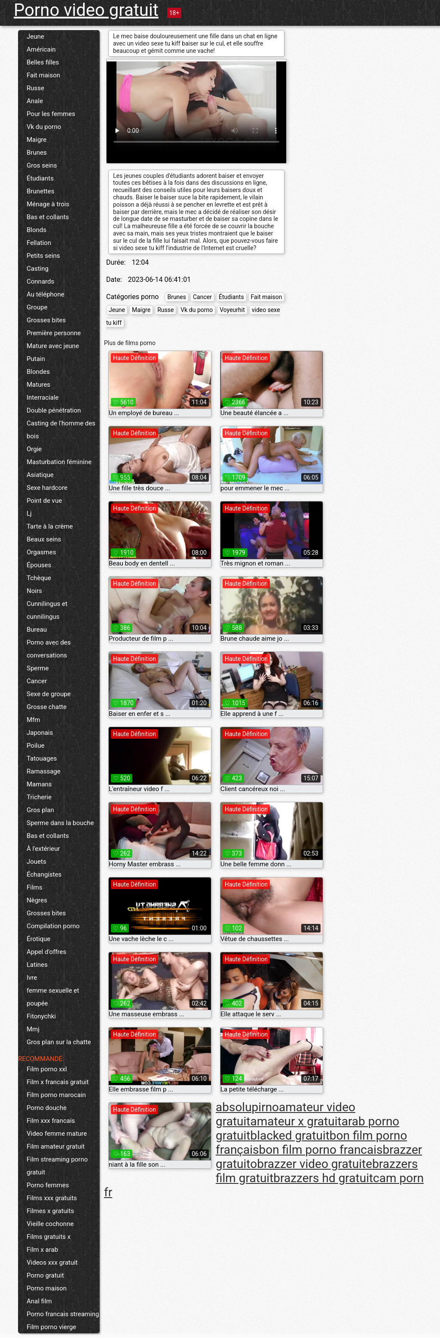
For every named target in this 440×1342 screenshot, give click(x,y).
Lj (29, 513)
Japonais (40, 733)
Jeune (35, 36)
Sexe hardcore (47, 488)
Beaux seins (44, 539)
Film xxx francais (51, 1121)
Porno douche (47, 1108)
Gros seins (42, 165)
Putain (36, 359)
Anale (35, 101)
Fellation (39, 243)
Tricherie (39, 797)
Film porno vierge (51, 1327)
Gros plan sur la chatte (59, 1042)
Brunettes (40, 191)
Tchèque (39, 578)
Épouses (39, 565)
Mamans (39, 784)
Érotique (38, 939)
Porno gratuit (45, 1275)
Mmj (33, 1029)
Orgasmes (41, 552)
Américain (41, 49)
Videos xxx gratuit (52, 1262)
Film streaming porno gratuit (57, 1166)
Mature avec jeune (53, 346)
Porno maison (47, 1288)
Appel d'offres (46, 952)
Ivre (32, 977)
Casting (38, 268)
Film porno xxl (47, 1069)
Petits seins (43, 256)
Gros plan (40, 810)
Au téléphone (45, 294)
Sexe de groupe (49, 694)
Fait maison (43, 75)
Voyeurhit (232, 309)
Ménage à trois (48, 204)
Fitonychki (41, 1016)
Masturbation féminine (59, 462)
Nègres (37, 900)
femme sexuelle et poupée (53, 997)
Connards (40, 281)
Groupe (37, 307)
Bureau (37, 629)
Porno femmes (48, 1185)
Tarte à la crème (50, 526)
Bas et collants (48, 217)
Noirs (34, 591)
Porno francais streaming (63, 1314)
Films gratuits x (48, 1237)
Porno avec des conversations (48, 649)
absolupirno (247, 1107)
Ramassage (44, 771)
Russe (35, 88)
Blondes (38, 372)
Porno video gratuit (86, 10)
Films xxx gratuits (52, 1198)
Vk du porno (44, 127)
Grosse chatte (47, 707)
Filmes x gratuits (50, 1211)
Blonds (36, 230)
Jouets (36, 861)
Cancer (37, 681)
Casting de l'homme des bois (61, 429)
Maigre (36, 140)
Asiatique (40, 475)
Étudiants (40, 178)
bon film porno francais (321, 1150)
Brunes (37, 152)
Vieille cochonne (50, 1224)
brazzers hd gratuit (323, 1178)
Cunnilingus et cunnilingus (47, 610)
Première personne (54, 333)
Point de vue (44, 500)
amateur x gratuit (295, 1121)
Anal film (39, 1301)
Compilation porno (53, 926)
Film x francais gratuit (58, 1082)
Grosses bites (46, 320)
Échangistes (44, 874)
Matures (38, 384)
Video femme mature (57, 1133)
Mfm (33, 720)
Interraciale (43, 397)
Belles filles (43, 62)
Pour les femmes (51, 114)
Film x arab (42, 1249)
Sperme (38, 668)
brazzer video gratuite (314, 1164)
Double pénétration (54, 410)
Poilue (35, 745)
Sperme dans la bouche (60, 823)
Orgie (34, 449)
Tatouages (42, 758)
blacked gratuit (289, 1135)
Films (34, 887)
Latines (37, 965)
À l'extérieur (43, 849)
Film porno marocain (56, 1095)
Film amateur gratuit (56, 1146)
